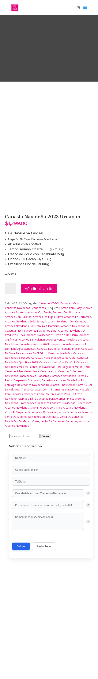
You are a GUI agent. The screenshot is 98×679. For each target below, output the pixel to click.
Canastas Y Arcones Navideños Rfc (63, 479)
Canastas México (70, 402)
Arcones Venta (55, 438)
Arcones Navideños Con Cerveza (65, 420)
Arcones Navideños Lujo (41, 429)
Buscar (46, 535)
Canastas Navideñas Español (57, 461)
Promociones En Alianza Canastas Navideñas (47, 502)
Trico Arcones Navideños (71, 506)
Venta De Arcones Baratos (75, 511)
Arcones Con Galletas (18, 416)
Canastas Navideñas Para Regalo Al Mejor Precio (60, 466)
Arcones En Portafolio (77, 416)
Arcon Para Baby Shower (76, 407)
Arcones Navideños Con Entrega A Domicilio (32, 425)
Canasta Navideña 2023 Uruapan (40, 443)
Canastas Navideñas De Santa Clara (53, 457)
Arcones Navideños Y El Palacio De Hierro (52, 434)
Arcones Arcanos (15, 411)
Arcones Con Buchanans (68, 411)
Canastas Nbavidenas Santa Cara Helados (31, 470)
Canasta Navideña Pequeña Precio (58, 447)
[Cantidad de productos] (10, 387)
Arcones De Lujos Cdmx (48, 416)
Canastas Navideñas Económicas (25, 407)
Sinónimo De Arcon (42, 506)
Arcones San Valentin (32, 438)
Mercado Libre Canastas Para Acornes (42, 497)
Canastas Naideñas (60, 452)
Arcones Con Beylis (39, 411)
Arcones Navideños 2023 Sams (24, 420)
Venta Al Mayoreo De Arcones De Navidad (31, 511)
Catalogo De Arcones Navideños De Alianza (32, 484)
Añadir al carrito (39, 387)
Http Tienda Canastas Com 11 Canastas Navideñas (46, 488)
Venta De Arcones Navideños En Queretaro (31, 515)
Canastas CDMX (49, 402)
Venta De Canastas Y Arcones (59, 520)
